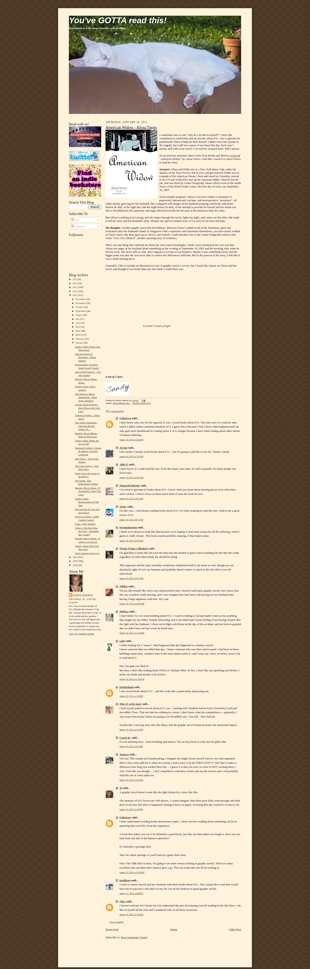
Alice (122, 901)
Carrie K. (125, 737)
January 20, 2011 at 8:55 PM (131, 780)
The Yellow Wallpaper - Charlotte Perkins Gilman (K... (86, 426)
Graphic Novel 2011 (141, 403)
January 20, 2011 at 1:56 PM (131, 696)
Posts (75, 220)
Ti (120, 788)
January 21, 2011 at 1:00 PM (131, 809)
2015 (75, 279)
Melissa (124, 611)
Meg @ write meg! (130, 703)
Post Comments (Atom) (134, 937)
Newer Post (111, 929)
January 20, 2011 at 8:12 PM (131, 746)
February (80, 338)
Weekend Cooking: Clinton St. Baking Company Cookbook (88, 451)
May (78, 326)
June (78, 323)
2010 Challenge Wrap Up (87, 553)
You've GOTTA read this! (118, 20)
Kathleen (124, 880)
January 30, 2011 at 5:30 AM (131, 914)
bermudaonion (128, 527)
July (78, 319)
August (79, 315)
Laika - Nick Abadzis (85, 524)
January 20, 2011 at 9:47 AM (131, 578)
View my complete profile (81, 633)
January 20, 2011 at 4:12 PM (131, 729)
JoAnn (123, 447)
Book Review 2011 (121, 403)
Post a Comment (117, 922)
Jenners (124, 754)
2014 (75, 283)
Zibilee (123, 586)
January (80, 342)
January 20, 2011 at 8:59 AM (131, 541)
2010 (75, 557)
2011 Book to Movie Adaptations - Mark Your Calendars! (86, 397)
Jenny (123, 506)
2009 (75, 561)
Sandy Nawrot (83, 595)
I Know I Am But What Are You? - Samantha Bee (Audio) (87, 531)
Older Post (235, 929)
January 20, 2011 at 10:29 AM (131, 604)
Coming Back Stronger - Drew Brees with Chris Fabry (87, 407)
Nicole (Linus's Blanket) (133, 548)
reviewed (235, 155)
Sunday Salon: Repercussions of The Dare (87, 502)
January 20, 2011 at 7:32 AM (131, 456)
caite (122, 640)
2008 (75, 565)
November (81, 303)
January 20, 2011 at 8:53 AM (131, 498)
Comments (78, 226)
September (81, 311)
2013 (75, 287)
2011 (75, 295)
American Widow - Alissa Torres (131, 127)
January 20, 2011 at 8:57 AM (131, 519)
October (80, 307)
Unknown (125, 418)
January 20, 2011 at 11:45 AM (131, 679)
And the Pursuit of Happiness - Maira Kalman (85, 357)
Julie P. (123, 464)
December (81, 299)
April (78, 331)
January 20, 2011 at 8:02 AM (131, 477)
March (79, 334)
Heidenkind (126, 687)
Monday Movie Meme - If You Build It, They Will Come (88, 491)
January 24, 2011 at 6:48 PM (131, 893)
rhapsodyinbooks (129, 485)
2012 (75, 291)
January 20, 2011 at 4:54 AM (131, 440)
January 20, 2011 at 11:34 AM (131, 633)
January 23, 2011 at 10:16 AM (131, 872)
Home (173, 929)
